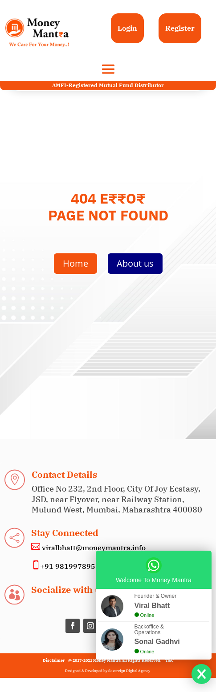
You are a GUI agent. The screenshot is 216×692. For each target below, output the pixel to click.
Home (75, 263)
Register (180, 28)
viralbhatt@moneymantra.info (93, 547)
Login (127, 28)
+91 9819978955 (70, 566)
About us (135, 263)
